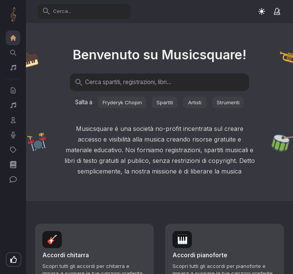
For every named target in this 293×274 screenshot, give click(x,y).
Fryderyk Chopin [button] (122, 102)
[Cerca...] (88, 11)
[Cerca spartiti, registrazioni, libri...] (164, 82)
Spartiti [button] (164, 102)
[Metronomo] (277, 11)
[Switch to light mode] (261, 11)
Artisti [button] (194, 102)
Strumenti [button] (228, 102)
